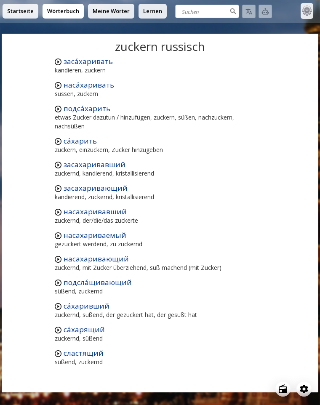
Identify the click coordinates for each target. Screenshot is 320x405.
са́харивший (86, 306)
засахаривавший (94, 164)
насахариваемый (95, 235)
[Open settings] (304, 389)
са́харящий (84, 329)
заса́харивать (88, 61)
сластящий (84, 353)
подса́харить (87, 108)
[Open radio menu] (283, 389)
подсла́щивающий (98, 282)
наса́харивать (89, 85)
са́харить (80, 141)
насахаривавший (95, 211)
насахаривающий (96, 259)
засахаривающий (96, 188)
